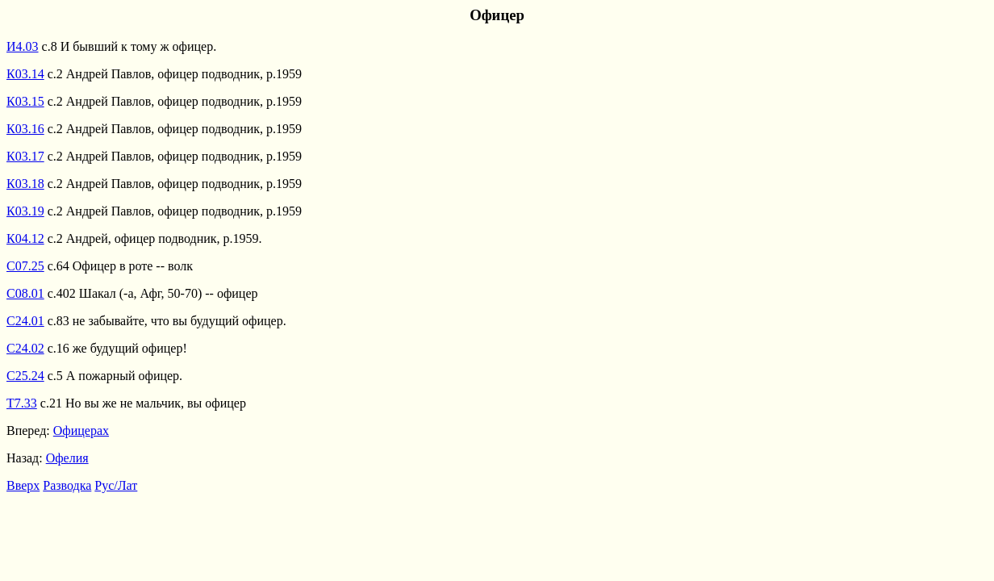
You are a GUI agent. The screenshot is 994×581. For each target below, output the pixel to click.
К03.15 (25, 101)
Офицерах (81, 430)
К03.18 (25, 183)
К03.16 (25, 129)
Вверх (23, 485)
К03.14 (25, 74)
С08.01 (25, 293)
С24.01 (25, 321)
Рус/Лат (115, 485)
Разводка (67, 485)
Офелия (67, 458)
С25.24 (25, 375)
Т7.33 (21, 403)
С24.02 (25, 348)
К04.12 (25, 238)
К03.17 (25, 156)
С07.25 (25, 266)
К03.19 (25, 211)
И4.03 (22, 46)
